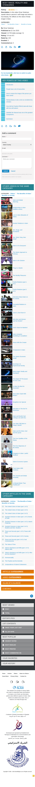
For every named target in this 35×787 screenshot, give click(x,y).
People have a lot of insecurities (15, 89)
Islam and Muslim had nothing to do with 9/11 (19, 417)
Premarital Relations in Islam (19, 305)
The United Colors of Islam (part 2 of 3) (15, 510)
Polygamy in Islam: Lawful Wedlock (20, 454)
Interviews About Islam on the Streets (20, 297)
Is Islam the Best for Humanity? (18, 387)
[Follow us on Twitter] (17, 681)
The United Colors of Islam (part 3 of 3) (15, 513)
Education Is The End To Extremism (20, 409)
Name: (4, 136)
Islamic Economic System (20, 461)
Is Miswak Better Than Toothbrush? (19, 484)
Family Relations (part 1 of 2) (20, 282)
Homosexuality (8, 557)
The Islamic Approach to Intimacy (20, 253)
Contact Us (23, 676)
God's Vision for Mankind (20, 327)
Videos (3, 24)
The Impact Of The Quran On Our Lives (20, 379)
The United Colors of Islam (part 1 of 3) (15, 506)
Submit (5, 171)
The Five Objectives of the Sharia (19, 446)
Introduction (9, 84)
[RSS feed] (23, 681)
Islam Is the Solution (19, 260)
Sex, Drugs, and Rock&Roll (17, 230)
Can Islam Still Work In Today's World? (19, 424)
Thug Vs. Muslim (18, 268)
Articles (12, 501)
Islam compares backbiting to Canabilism (20, 335)
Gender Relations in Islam (20, 223)
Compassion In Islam (19, 350)
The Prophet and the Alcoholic (12, 561)
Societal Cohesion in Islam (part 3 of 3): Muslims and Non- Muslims (15, 527)
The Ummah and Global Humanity (20, 476)
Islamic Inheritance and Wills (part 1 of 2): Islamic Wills (15, 548)
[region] (17, 61)
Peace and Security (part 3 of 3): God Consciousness (14, 540)
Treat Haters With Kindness (18, 469)
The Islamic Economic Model (19, 357)
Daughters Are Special (19, 402)
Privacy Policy (14, 676)
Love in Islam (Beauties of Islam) (20, 215)
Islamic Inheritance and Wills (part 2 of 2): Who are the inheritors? (17, 553)
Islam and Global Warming (18, 200)
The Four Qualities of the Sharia (20, 439)
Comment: (5, 156)
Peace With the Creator (20, 342)
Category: (5, 22)
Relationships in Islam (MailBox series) (19, 208)
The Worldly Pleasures (19, 275)
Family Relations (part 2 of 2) (20, 290)
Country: (4, 142)
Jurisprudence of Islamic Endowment (14, 564)
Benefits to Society (26, 24)
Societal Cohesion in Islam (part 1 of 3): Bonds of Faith (17, 517)
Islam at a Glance (24, 673)
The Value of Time (9, 544)
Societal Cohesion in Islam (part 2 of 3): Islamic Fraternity (17, 522)
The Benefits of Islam (13, 24)
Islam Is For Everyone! (19, 245)
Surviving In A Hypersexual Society (19, 364)
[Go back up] (31, 595)
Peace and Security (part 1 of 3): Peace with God (16, 532)
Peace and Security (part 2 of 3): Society (15, 536)
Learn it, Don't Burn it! (19, 312)
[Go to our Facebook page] (11, 681)
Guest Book (5, 676)
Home (3, 673)
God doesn (9, 119)
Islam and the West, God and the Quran (20, 431)
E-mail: (4, 148)
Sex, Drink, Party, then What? (19, 238)
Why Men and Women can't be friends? (19, 320)
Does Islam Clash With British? (19, 394)
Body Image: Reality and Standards (20, 372)
